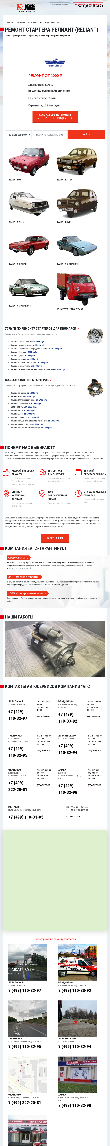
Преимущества (19, 35)
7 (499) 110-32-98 (74, 1062)
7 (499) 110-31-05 (24, 1118)
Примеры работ (46, 35)
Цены (7, 35)
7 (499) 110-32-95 (24, 1003)
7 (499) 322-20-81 (24, 1059)
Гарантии (32, 35)
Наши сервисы (62, 35)
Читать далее (55, 495)
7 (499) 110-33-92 (74, 947)
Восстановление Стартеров (29, 337)
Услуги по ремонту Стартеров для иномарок (43, 285)
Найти (86, 134)
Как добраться (73, 774)
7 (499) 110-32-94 (74, 1003)
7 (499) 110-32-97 (24, 947)
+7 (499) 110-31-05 (25, 774)
